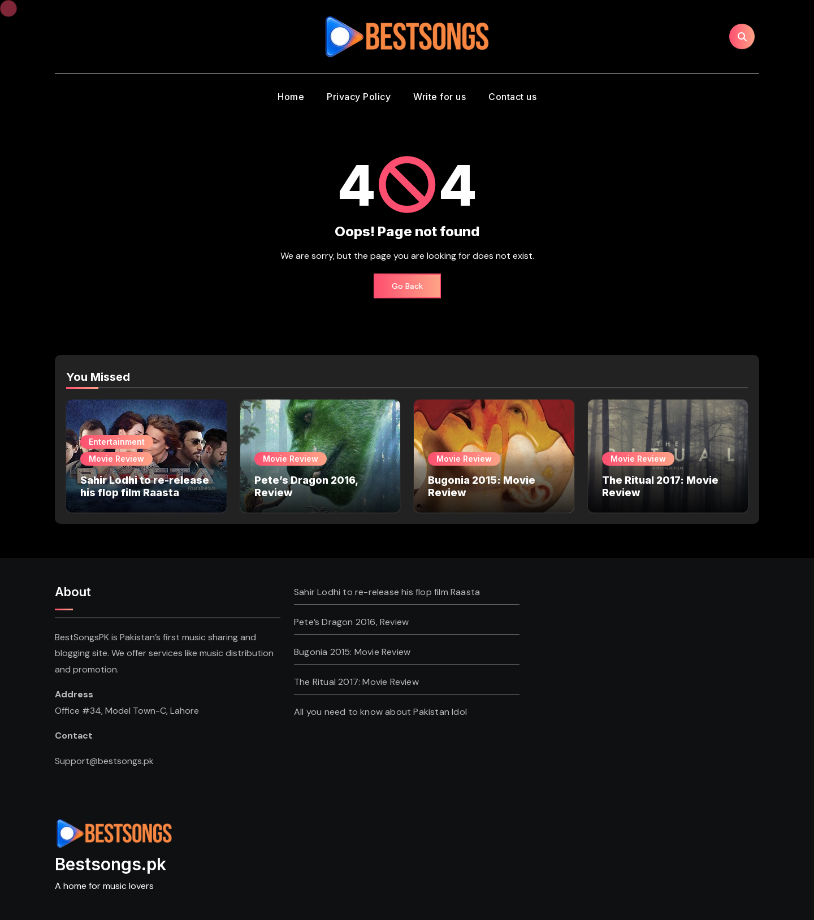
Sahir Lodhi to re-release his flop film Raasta (144, 486)
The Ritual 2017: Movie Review (356, 682)
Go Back (407, 286)
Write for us (439, 96)
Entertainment (117, 441)
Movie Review (116, 458)
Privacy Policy (359, 96)
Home (291, 96)
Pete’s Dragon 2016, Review (351, 622)
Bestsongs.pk (110, 864)
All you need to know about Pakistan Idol (380, 712)
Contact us (512, 96)
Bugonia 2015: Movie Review (352, 652)
